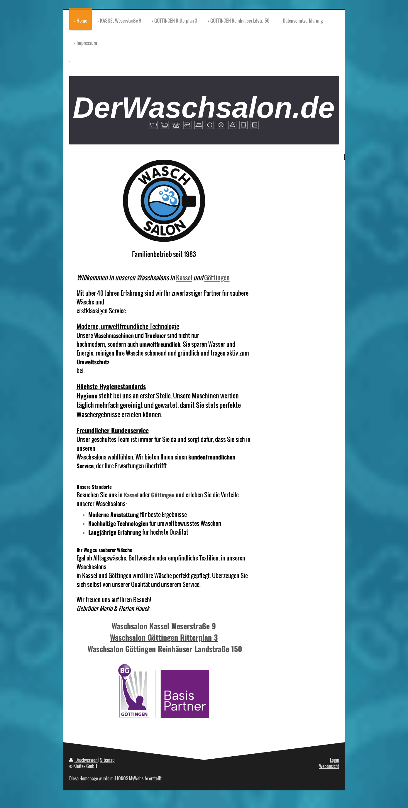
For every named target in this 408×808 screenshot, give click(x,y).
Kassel (184, 277)
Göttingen (217, 277)
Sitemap (107, 760)
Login (334, 760)
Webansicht (329, 766)
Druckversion (83, 760)
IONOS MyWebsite (132, 778)
